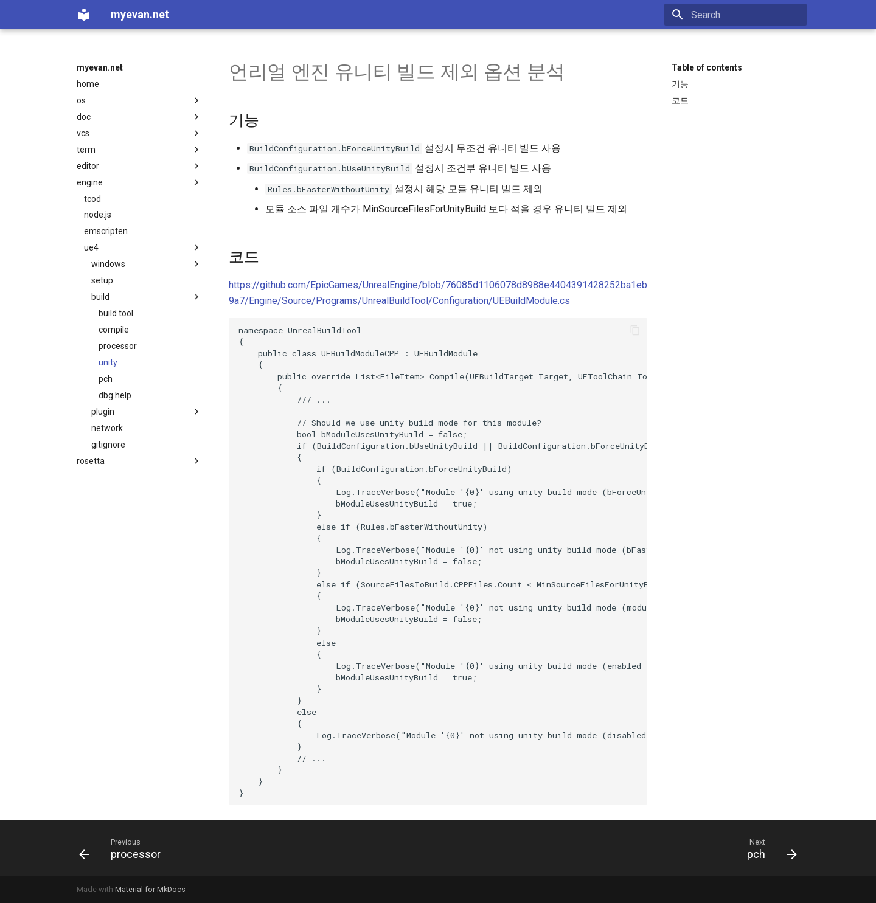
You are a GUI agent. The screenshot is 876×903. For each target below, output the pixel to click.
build (146, 296)
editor (139, 166)
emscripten (106, 231)
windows (146, 263)
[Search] (735, 15)
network (107, 428)
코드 (680, 100)
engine (139, 182)
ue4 (143, 247)
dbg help (115, 395)
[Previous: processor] (123, 848)
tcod (92, 199)
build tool (116, 313)
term (139, 149)
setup (102, 280)
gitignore (108, 444)
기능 (680, 84)
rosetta (139, 460)
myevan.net (100, 67)
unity (108, 362)
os (139, 100)
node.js (97, 215)
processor (118, 346)
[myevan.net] (84, 14)
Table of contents (707, 67)
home (88, 84)
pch (106, 379)
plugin (146, 411)
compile (114, 329)
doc (139, 116)
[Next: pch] (768, 848)
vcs (139, 133)
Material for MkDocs (150, 889)
